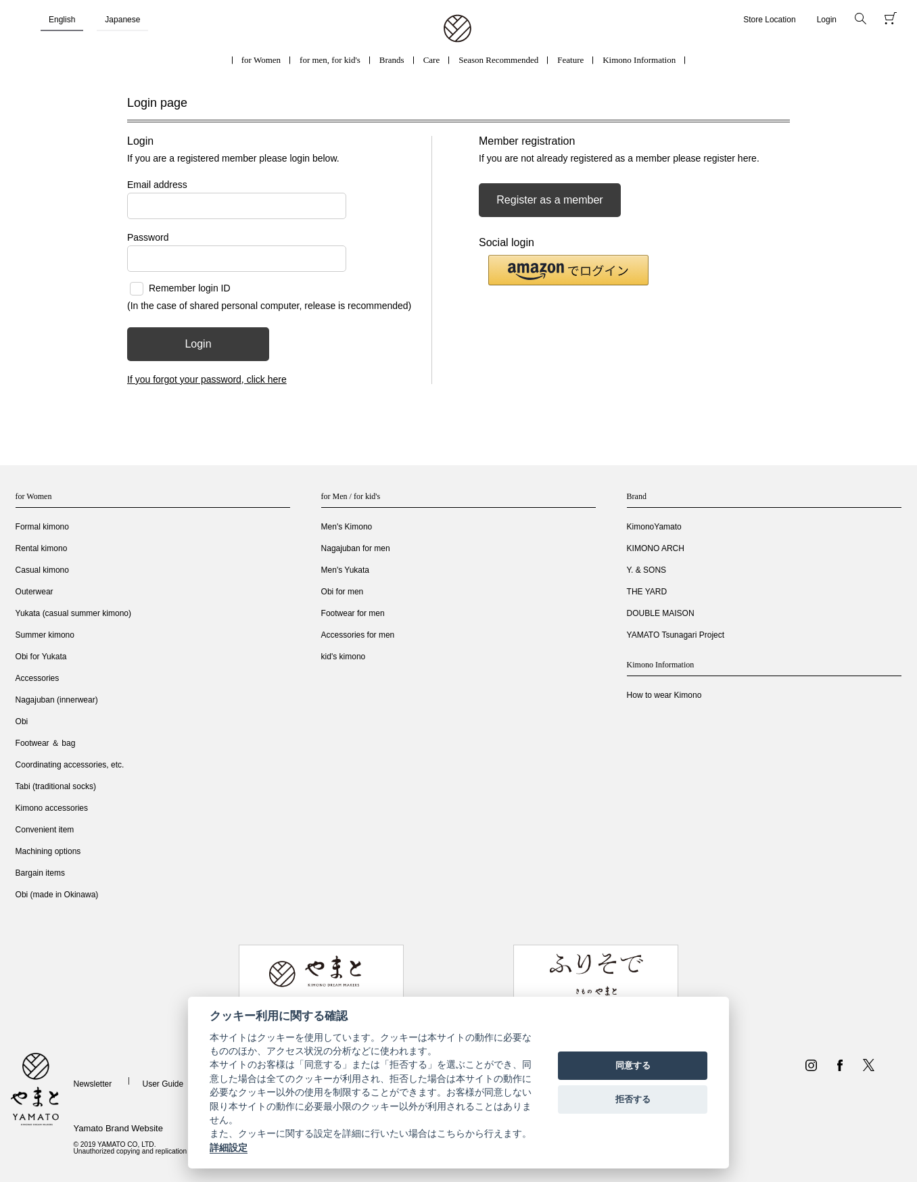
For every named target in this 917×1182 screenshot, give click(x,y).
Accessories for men (358, 635)
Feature (570, 60)
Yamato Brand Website (117, 1128)
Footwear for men (353, 613)
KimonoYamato (654, 526)
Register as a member (549, 200)
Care (431, 60)
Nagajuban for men (355, 548)
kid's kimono (343, 656)
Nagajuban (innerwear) (57, 700)
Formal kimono (42, 526)
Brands (391, 60)
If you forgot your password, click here (207, 379)
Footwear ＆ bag (46, 743)
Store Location (769, 19)
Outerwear (34, 591)
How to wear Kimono (664, 695)
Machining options (48, 851)
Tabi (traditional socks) (56, 786)
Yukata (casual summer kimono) (73, 613)
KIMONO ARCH (655, 548)
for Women (261, 60)
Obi (22, 721)
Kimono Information (639, 60)
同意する (633, 1065)
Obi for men (342, 591)
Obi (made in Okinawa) (57, 894)
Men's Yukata (345, 570)
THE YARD (647, 591)
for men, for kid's (330, 60)
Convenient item (45, 829)
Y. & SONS (646, 570)
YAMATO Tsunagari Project (676, 635)
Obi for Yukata (41, 656)
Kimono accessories (52, 808)
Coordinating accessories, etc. (70, 765)
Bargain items (40, 873)
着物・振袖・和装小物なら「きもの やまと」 (457, 29)
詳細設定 (229, 1147)
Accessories (38, 678)
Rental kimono (42, 548)
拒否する (633, 1099)
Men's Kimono (347, 526)
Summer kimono (45, 635)
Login (827, 19)
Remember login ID (190, 288)
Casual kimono (42, 570)
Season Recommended (498, 60)
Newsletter (92, 1084)
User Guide (163, 1084)
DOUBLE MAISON (661, 613)
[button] (568, 270)
